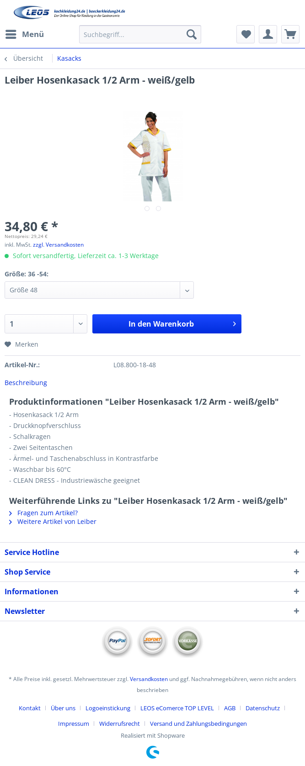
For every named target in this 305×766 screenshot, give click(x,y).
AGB (229, 708)
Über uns (63, 708)
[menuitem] (24, 34)
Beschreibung (26, 382)
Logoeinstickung (108, 708)
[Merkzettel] (245, 34)
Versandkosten (149, 679)
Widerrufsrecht (119, 723)
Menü (24, 33)
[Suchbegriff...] (140, 34)
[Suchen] (191, 34)
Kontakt (30, 708)
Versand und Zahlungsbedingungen (198, 723)
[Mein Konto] (268, 34)
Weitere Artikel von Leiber (52, 521)
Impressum (73, 723)
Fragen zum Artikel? (43, 512)
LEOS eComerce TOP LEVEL (177, 708)
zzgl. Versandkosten (58, 244)
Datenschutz (263, 708)
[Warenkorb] (290, 34)
